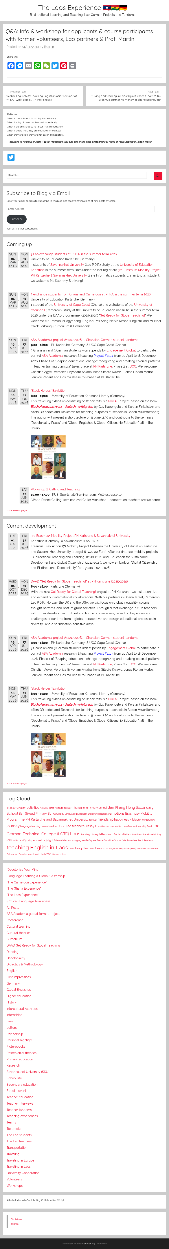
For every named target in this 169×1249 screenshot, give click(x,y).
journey (13, 826)
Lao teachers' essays (81, 826)
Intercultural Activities (22, 1008)
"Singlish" (21, 808)
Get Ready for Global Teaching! (122, 315)
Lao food (59, 826)
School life (14, 1078)
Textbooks (14, 1129)
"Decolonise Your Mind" (23, 869)
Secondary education (22, 1084)
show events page (17, 510)
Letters (12, 1027)
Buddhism (81, 813)
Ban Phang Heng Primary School (87, 807)
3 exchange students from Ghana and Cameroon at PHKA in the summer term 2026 (91, 294)
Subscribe (17, 219)
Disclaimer (16, 1219)
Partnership (15, 1034)
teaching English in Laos (37, 847)
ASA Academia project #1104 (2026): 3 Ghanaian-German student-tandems (84, 340)
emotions (117, 813)
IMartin (49, 47)
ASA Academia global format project (33, 914)
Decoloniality (16, 958)
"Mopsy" (11, 808)
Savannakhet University (67, 264)
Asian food (61, 807)
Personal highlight (20, 1040)
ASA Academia (52, 355)
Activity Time (47, 808)
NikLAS (113, 401)
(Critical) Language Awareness (28, 901)
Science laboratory (63, 840)
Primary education (20, 1059)
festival (93, 819)
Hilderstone (137, 819)
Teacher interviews (20, 1103)
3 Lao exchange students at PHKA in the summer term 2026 (74, 254)
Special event (16, 1090)
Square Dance (96, 840)
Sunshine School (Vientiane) (118, 840)
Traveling (13, 1154)
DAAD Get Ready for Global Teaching (33, 945)
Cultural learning (19, 926)
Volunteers (14, 1179)
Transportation (17, 1147)
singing (77, 840)
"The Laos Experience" (23, 895)
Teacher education (20, 1097)
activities (33, 807)
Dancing (12, 952)
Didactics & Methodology (25, 964)
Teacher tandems (19, 1110)
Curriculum (14, 939)
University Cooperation (23, 1173)
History (12, 1002)
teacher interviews (143, 840)
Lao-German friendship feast (137, 826)
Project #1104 (103, 355)
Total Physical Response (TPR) (119, 848)
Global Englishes (19, 989)
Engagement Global (121, 350)
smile (85, 840)
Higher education (19, 996)
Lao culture (47, 826)
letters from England (111, 834)
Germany (13, 983)
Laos (75, 833)
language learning (30, 826)
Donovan (87, 1243)
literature (148, 834)
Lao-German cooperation (109, 826)
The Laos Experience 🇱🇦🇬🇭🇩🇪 (82, 7)
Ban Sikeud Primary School (38, 813)
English (12, 970)
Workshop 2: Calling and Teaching (55, 489)
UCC (132, 366)
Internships (14, 1015)
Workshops (15, 1185)
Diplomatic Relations (98, 813)
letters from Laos (133, 834)
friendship (106, 819)
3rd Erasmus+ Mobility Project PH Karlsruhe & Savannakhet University (80, 535)
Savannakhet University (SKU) (28, 1072)
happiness (121, 819)
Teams (11, 1122)
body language (66, 813)
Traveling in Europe (20, 1160)
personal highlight (42, 840)
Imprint (14, 1223)
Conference (15, 920)
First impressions (19, 977)
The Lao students (19, 1135)
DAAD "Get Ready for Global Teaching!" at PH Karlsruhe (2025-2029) (79, 581)
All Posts (13, 907)
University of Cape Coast (72, 304)
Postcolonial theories (22, 1053)
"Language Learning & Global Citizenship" (36, 876)
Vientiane (141, 848)
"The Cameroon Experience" (27, 882)
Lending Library (89, 834)
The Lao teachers (19, 1141)
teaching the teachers (85, 848)
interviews (149, 819)
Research (13, 1065)
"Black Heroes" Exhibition (48, 390)
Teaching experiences (22, 1116)
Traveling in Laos (19, 1166)
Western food (59, 854)
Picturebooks (16, 1046)
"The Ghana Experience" (24, 888)
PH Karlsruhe (102, 366)
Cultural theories (18, 933)
